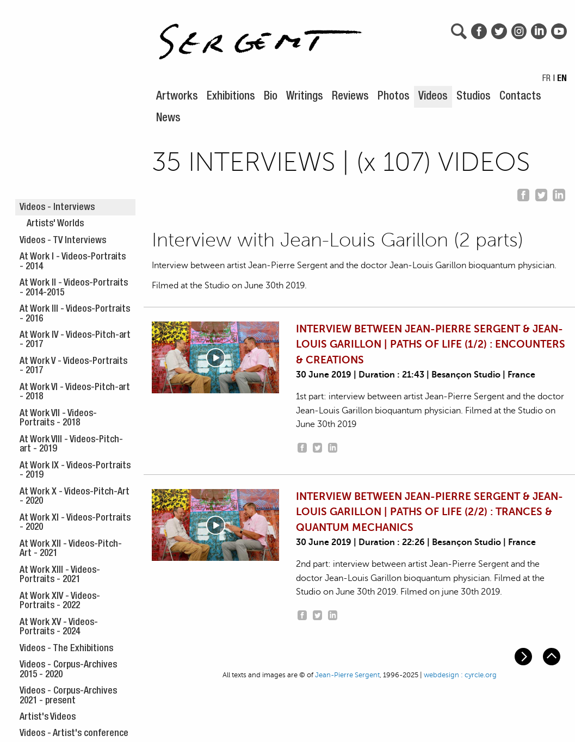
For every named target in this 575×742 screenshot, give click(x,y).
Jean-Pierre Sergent (347, 675)
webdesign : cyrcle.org (460, 675)
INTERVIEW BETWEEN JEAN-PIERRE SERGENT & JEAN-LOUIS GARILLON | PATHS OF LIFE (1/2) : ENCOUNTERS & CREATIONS (430, 344)
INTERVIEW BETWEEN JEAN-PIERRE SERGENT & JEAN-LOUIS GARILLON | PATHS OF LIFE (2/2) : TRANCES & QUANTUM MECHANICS (429, 512)
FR (546, 79)
